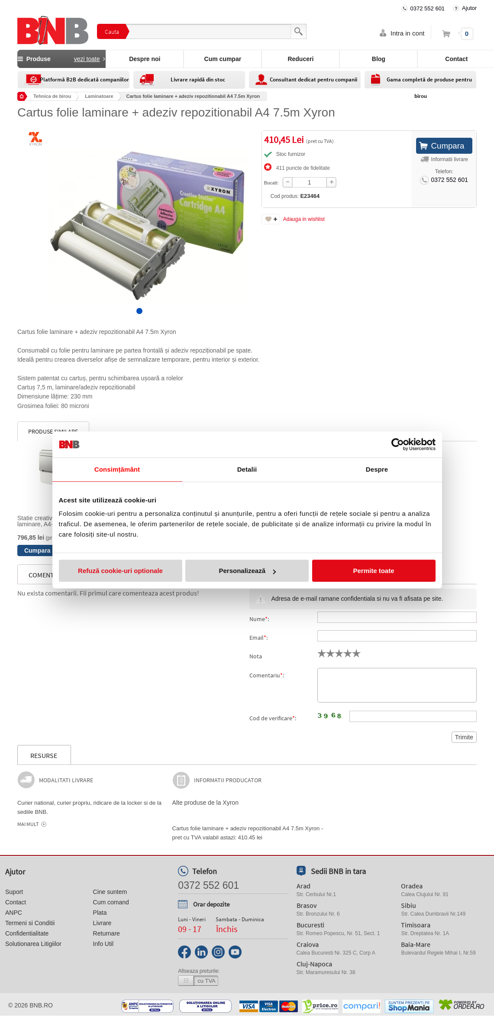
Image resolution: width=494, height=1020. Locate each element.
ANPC (13, 912)
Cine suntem (110, 891)
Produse (61, 58)
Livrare (102, 923)
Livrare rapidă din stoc (198, 79)
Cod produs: (281, 196)
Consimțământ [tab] (117, 469)
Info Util (103, 943)
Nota (255, 656)
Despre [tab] (377, 469)
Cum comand (111, 902)
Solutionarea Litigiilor (33, 943)
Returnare (106, 933)
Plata (100, 912)
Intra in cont (407, 33)
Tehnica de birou (52, 96)
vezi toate (87, 58)
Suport (14, 891)
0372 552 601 (427, 8)
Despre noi (144, 58)
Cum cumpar (223, 58)
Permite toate (373, 570)
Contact (15, 902)
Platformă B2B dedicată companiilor (84, 79)
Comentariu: (266, 675)
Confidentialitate (26, 933)
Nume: (259, 619)
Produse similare (53, 431)
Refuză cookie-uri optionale (120, 570)
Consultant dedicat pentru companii (313, 79)
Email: (258, 637)
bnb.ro (41, 1005)
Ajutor (469, 8)
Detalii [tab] (247, 469)
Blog (378, 58)
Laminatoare (99, 96)
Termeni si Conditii (30, 923)
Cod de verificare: (272, 718)
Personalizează (247, 570)
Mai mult (28, 824)
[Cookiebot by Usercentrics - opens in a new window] (398, 444)
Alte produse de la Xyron (205, 802)
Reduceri (300, 58)
